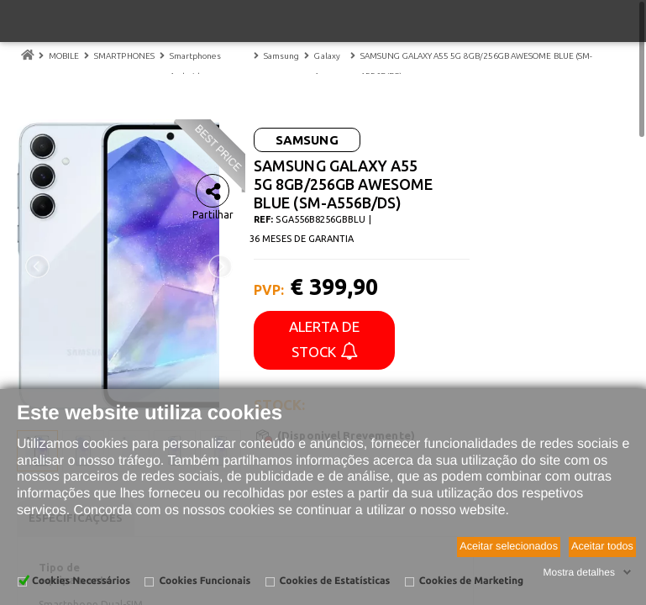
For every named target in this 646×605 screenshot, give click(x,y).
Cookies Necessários (81, 581)
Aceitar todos (602, 546)
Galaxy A (326, 66)
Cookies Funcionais (204, 581)
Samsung (281, 55)
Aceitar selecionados (509, 546)
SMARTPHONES (124, 55)
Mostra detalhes (579, 572)
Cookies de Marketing (471, 581)
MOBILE (64, 55)
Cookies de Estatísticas (335, 581)
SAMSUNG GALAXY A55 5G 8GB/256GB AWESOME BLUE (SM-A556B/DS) (476, 66)
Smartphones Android (195, 66)
